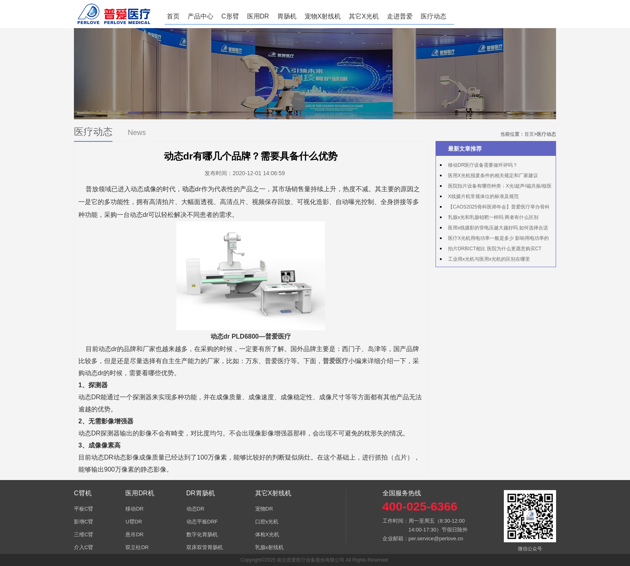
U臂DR (133, 522)
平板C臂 (83, 509)
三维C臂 (83, 534)
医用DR (258, 16)
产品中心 (200, 16)
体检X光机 (267, 534)
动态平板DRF (202, 522)
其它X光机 (364, 16)
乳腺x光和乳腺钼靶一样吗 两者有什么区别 (493, 217)
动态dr (191, 189)
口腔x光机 (267, 522)
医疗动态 (433, 16)
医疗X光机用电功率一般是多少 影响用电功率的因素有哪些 (494, 239)
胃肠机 (287, 16)
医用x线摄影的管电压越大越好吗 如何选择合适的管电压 (494, 229)
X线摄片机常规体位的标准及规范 (483, 196)
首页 (173, 16)
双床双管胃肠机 (204, 547)
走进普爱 (400, 16)
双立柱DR (137, 547)
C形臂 (230, 16)
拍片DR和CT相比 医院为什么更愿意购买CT (495, 248)
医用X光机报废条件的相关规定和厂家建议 (493, 175)
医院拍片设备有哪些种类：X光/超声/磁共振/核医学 (496, 187)
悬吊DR (134, 534)
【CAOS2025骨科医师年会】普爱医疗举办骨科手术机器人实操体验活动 (495, 208)
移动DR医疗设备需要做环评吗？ (483, 165)
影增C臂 (83, 522)
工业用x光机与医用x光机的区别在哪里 (489, 259)
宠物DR (264, 509)
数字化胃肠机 (202, 534)
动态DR (195, 509)
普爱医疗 (335, 361)
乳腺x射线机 (269, 547)
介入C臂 (83, 547)
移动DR (134, 509)
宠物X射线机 (323, 16)
